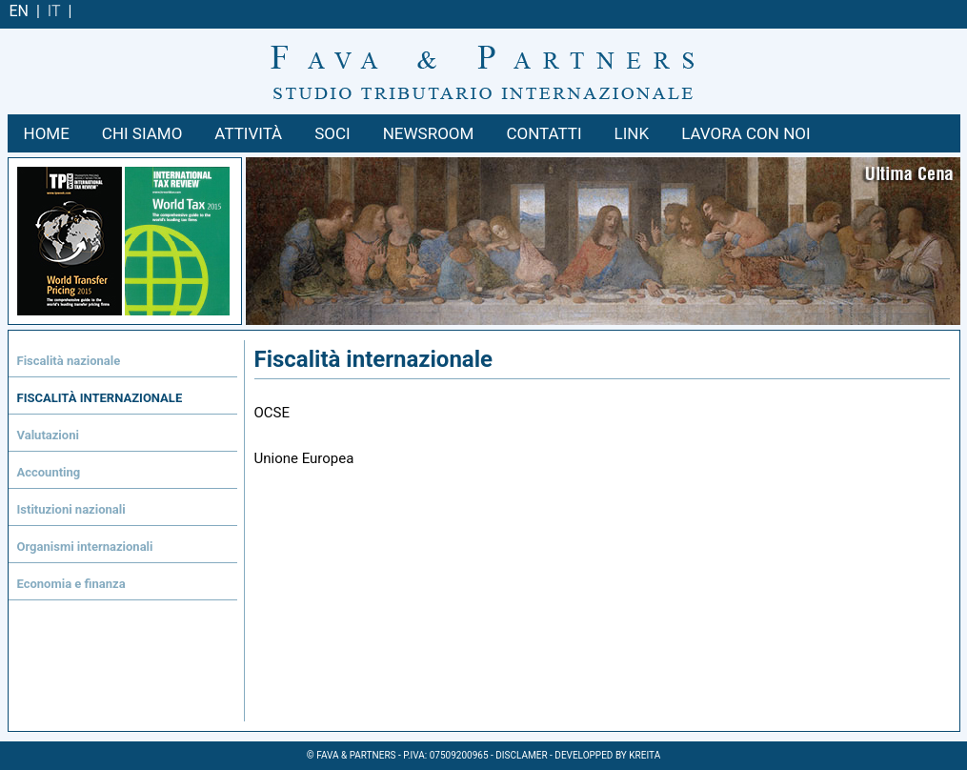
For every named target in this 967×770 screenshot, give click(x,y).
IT (54, 11)
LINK (632, 133)
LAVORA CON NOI (745, 133)
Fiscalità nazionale (69, 361)
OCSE (272, 412)
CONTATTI (543, 133)
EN (20, 11)
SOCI (332, 133)
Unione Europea (304, 458)
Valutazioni (48, 435)
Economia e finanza (71, 584)
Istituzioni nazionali (71, 509)
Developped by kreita (607, 755)
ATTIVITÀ (248, 133)
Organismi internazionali (85, 546)
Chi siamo (142, 133)
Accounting (49, 472)
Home (47, 133)
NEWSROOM (428, 133)
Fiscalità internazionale (100, 398)
